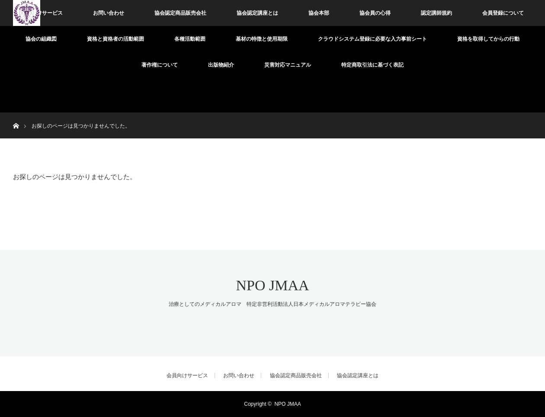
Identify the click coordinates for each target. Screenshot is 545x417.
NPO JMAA (272, 285)
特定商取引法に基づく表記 (372, 65)
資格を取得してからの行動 (488, 39)
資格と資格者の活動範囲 (115, 39)
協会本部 (318, 13)
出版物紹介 (221, 65)
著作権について (159, 65)
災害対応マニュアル (287, 65)
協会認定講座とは (257, 13)
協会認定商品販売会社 (180, 13)
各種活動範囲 (189, 39)
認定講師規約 (436, 13)
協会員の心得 (375, 13)
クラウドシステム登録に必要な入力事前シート (372, 39)
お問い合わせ (108, 13)
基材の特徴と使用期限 (262, 39)
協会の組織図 (41, 39)
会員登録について (503, 13)
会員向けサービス (42, 13)
